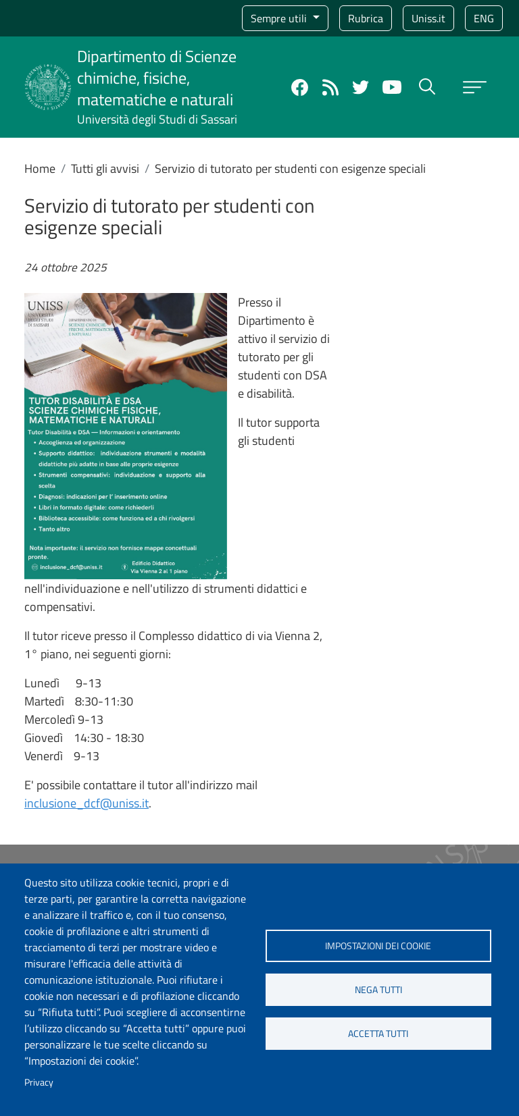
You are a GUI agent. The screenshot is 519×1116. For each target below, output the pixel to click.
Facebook (299, 87)
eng (484, 18)
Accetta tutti (378, 1033)
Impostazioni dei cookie (378, 946)
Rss (330, 87)
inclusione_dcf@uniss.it (86, 803)
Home (39, 168)
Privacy (38, 1082)
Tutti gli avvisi (105, 168)
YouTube (391, 87)
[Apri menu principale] (475, 87)
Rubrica (365, 18)
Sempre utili (280, 18)
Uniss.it (428, 18)
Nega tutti (378, 990)
